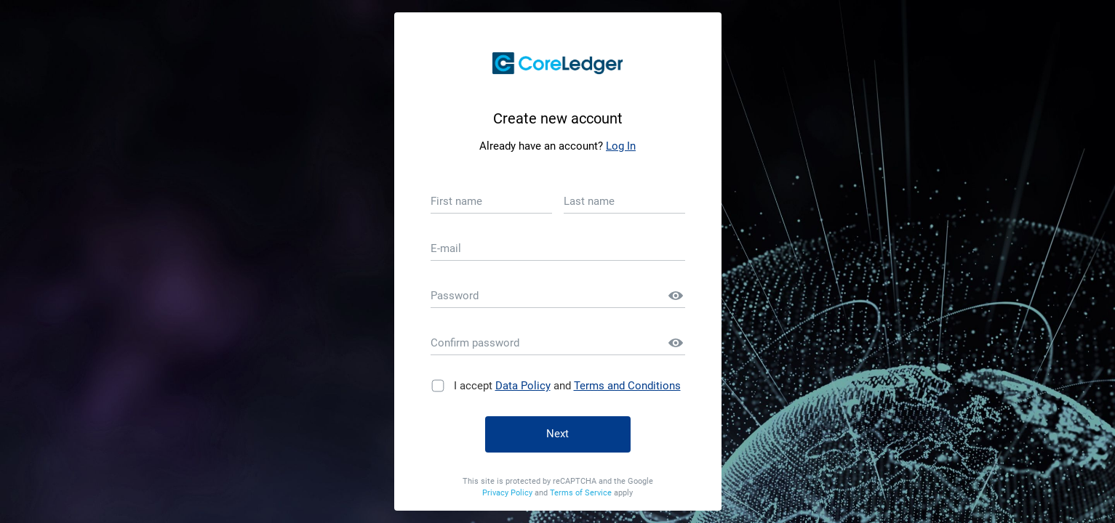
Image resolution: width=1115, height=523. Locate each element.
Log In (621, 146)
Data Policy (523, 385)
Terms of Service (582, 493)
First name (456, 201)
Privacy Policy (508, 493)
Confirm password (475, 342)
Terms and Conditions (627, 385)
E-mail (446, 248)
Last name (589, 201)
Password (455, 295)
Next (557, 433)
